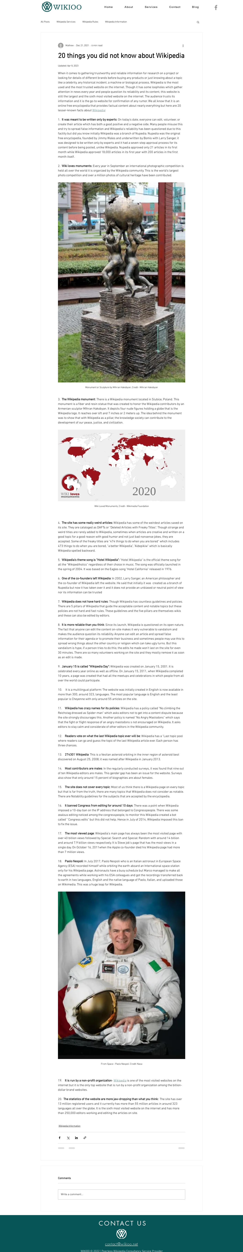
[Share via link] (85, 1137)
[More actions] (183, 45)
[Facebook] (216, 7)
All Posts (45, 21)
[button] (198, 22)
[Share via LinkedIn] (76, 1137)
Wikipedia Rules (90, 21)
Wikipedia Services (66, 21)
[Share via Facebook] (59, 1137)
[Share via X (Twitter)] (68, 1137)
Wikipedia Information (116, 21)
